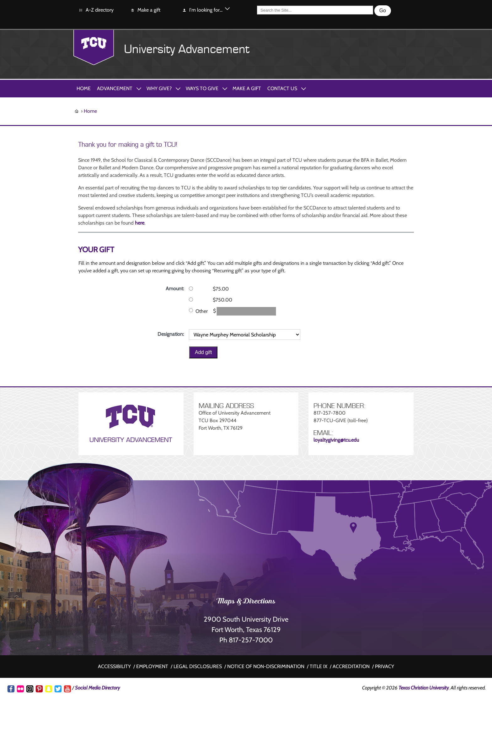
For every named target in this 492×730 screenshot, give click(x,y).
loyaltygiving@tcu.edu (336, 440)
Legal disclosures (198, 666)
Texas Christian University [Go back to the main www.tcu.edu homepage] (423, 688)
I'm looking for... (202, 10)
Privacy (384, 666)
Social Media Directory (97, 688)
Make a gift (145, 10)
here (139, 223)
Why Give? (159, 88)
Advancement (114, 88)
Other (201, 311)
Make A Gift (247, 88)
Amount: (175, 288)
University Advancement (186, 49)
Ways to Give (202, 88)
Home (84, 88)
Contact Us (282, 88)
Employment (152, 666)
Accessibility (114, 666)
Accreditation (351, 666)
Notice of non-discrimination (265, 666)
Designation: (171, 334)
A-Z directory (96, 10)
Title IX (318, 666)
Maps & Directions (246, 601)
